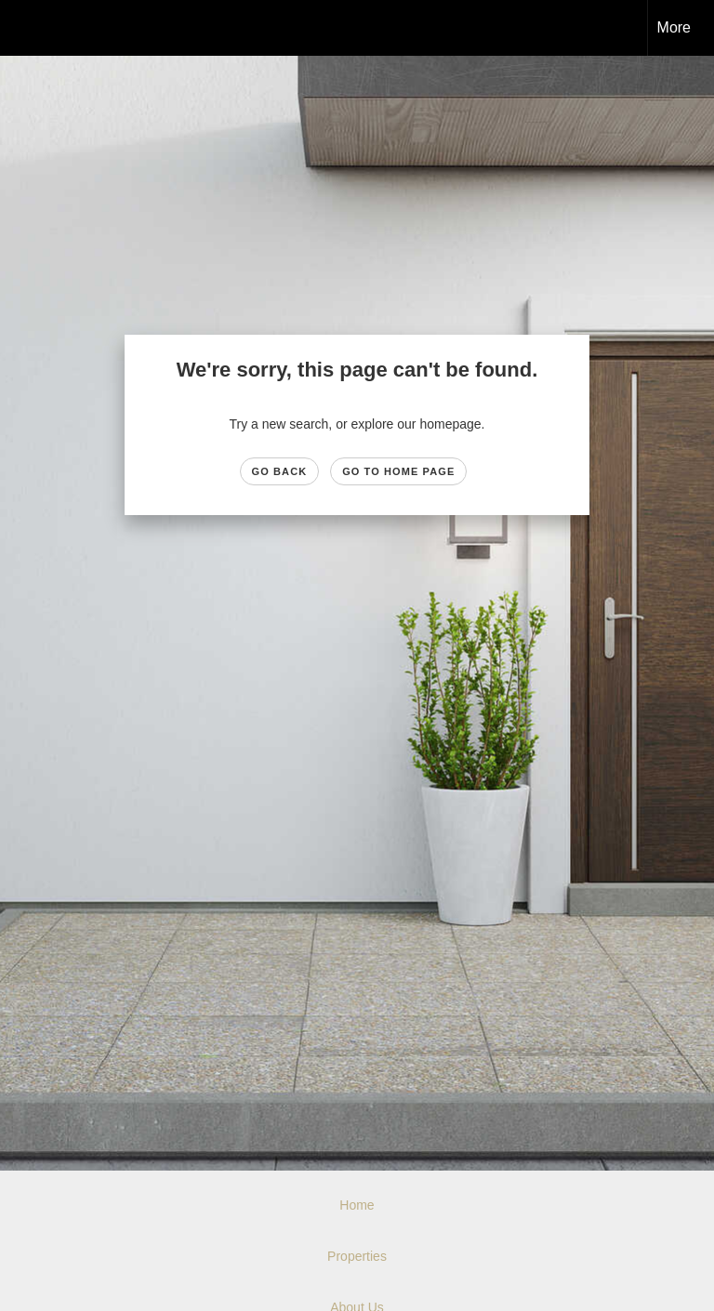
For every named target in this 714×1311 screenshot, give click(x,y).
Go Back (280, 471)
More (674, 27)
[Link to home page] (23, 28)
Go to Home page (398, 471)
